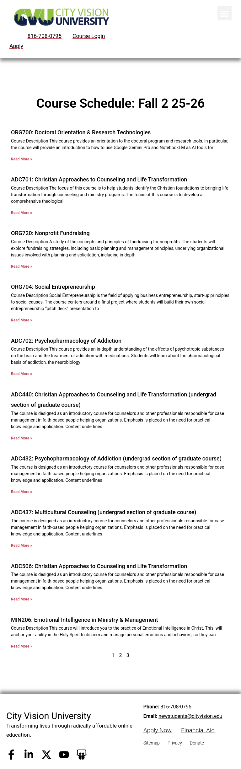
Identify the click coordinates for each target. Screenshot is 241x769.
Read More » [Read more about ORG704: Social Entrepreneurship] (21, 320)
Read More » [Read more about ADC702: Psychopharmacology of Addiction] (21, 374)
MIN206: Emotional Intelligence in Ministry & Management (84, 619)
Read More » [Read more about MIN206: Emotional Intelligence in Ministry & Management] (21, 646)
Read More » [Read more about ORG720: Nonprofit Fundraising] (21, 266)
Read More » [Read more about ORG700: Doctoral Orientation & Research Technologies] (21, 159)
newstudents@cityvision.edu (190, 716)
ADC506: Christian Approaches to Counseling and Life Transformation (99, 566)
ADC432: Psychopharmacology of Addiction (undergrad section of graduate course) (116, 458)
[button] (224, 13)
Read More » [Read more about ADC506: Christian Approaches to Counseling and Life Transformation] (21, 599)
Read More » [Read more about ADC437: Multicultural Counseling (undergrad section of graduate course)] (21, 545)
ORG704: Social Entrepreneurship (53, 286)
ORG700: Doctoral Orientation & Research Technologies (81, 132)
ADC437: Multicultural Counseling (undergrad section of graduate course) (103, 512)
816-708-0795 (175, 707)
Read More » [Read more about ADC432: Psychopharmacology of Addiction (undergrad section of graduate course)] (21, 492)
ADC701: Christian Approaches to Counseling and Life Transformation (99, 179)
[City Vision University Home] (60, 17)
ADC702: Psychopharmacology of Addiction (66, 340)
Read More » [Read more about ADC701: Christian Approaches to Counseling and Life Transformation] (21, 213)
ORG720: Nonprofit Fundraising (50, 233)
